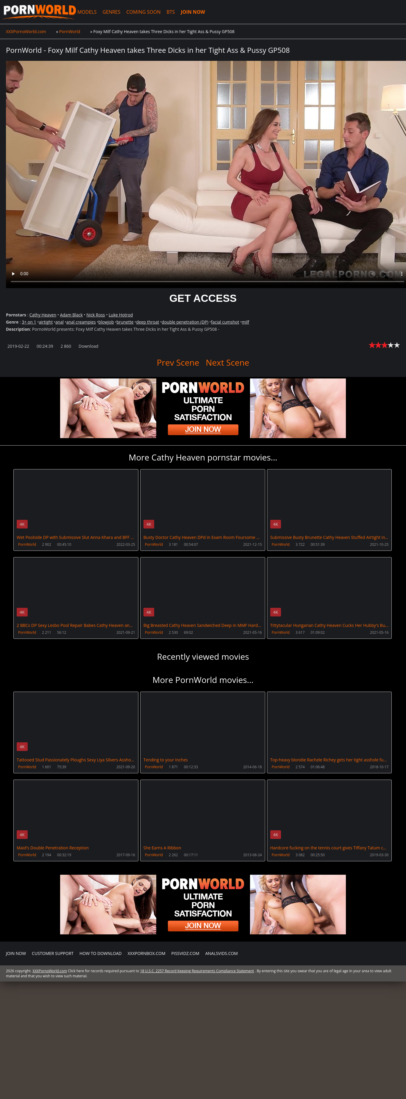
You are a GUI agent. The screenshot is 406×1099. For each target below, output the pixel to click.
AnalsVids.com (221, 952)
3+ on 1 (29, 322)
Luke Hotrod (121, 315)
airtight (46, 322)
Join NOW (16, 952)
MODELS (84, 12)
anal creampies (81, 322)
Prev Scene (178, 362)
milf (245, 322)
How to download (100, 952)
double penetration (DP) (185, 322)
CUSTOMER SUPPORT (53, 952)
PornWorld (27, 544)
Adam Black (71, 315)
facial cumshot (225, 322)
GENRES (109, 12)
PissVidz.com (185, 952)
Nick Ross (95, 315)
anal (59, 322)
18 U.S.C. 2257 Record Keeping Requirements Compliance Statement (197, 970)
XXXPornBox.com (146, 952)
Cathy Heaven (42, 315)
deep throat (147, 322)
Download (88, 346)
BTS (168, 12)
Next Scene (227, 362)
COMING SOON (141, 12)
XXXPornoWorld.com (37, 12)
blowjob (106, 322)
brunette (124, 322)
